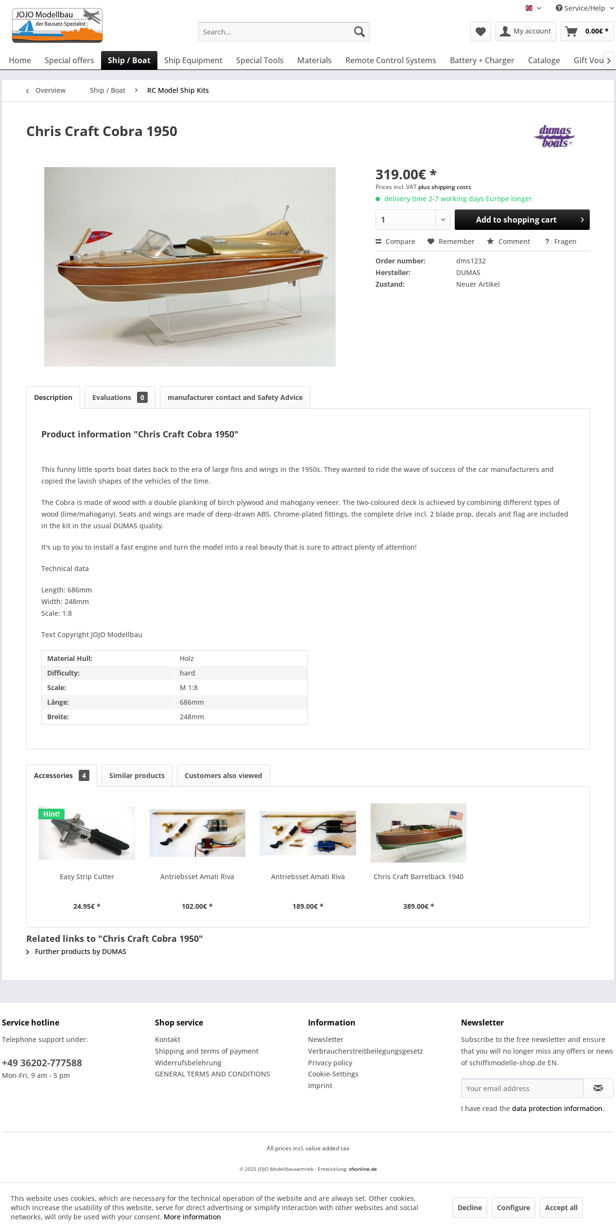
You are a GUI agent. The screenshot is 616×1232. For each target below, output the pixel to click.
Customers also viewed (223, 775)
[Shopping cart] (587, 31)
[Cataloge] (544, 60)
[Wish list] (480, 31)
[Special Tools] (260, 60)
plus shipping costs (444, 187)
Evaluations (120, 397)
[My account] (526, 31)
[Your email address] (522, 1088)
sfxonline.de (363, 1168)
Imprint (320, 1085)
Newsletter (325, 1039)
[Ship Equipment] (193, 60)
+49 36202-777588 (42, 1063)
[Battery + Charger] (482, 60)
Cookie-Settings (333, 1073)
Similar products (137, 775)
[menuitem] (284, 31)
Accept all (561, 1207)
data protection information (557, 1108)
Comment (509, 241)
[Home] (20, 60)
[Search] (359, 31)
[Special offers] (69, 60)
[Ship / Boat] (129, 60)
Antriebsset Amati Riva (197, 876)
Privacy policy (330, 1062)
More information (192, 1216)
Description (53, 397)
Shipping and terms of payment (206, 1051)
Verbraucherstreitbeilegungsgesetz (365, 1051)
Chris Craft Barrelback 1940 (418, 876)
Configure (513, 1207)
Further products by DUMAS (76, 951)
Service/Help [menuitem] (581, 8)
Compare (395, 241)
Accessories (61, 775)
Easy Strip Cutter (87, 876)
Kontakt (167, 1039)
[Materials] (315, 60)
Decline (470, 1207)
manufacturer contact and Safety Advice (235, 397)
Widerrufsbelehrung (188, 1062)
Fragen (560, 241)
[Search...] (284, 31)
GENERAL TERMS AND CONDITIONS (212, 1073)
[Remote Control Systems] (391, 60)
